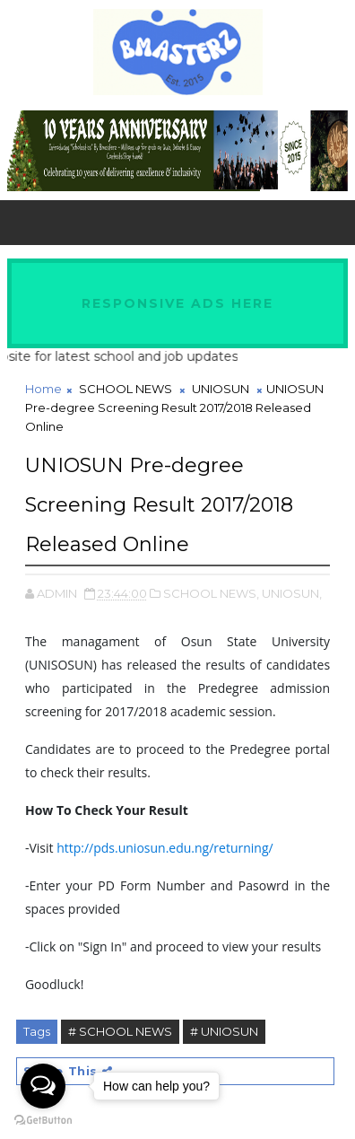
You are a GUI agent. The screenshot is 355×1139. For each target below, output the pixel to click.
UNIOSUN (220, 388)
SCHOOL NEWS (125, 388)
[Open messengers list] (43, 1086)
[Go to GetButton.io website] (43, 1120)
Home (43, 388)
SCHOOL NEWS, (211, 593)
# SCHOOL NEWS (120, 1031)
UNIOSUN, (292, 593)
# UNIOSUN (224, 1031)
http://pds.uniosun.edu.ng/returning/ (164, 847)
